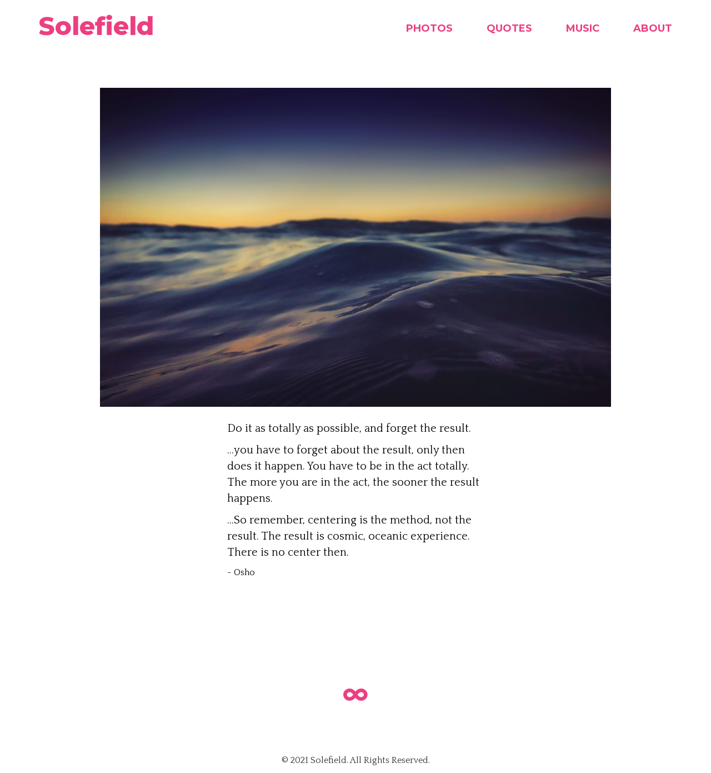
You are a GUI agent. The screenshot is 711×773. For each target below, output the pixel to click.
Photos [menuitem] (429, 28)
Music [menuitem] (582, 28)
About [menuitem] (652, 28)
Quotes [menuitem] (509, 28)
